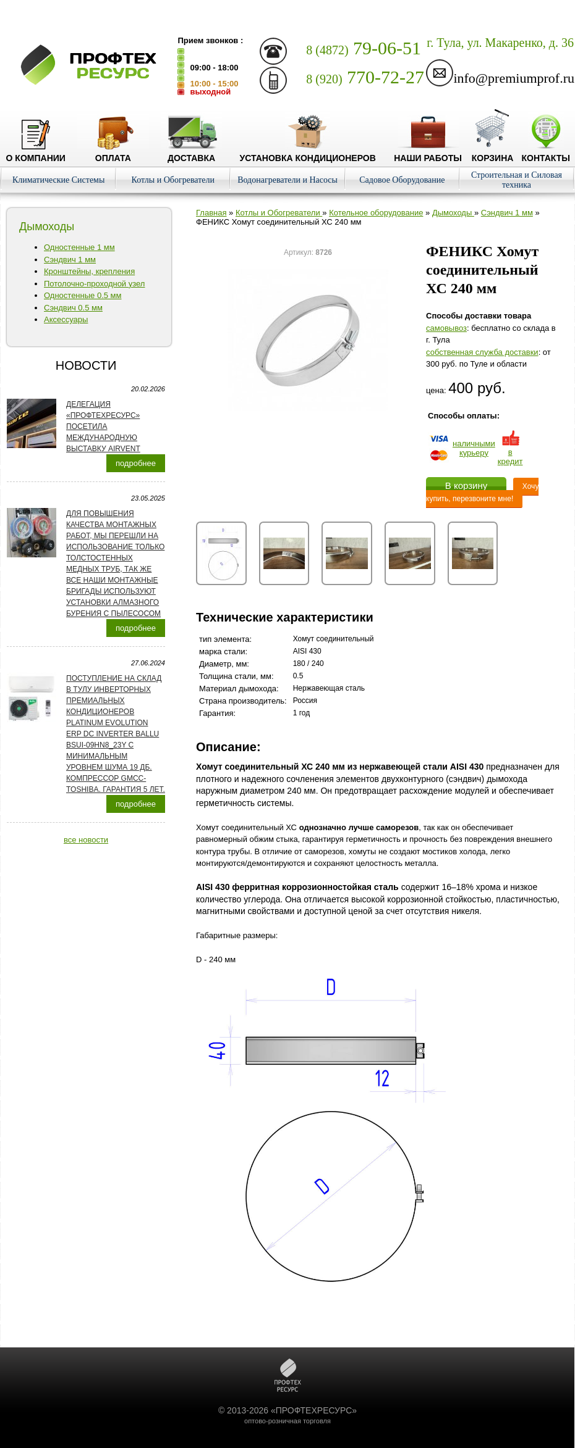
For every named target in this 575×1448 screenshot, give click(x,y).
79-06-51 (363, 48)
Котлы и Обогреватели (173, 180)
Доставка (191, 153)
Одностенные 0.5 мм (82, 295)
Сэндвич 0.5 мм (73, 307)
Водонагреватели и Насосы (287, 180)
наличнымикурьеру (474, 448)
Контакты (545, 153)
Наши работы (428, 153)
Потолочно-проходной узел (94, 283)
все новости (86, 839)
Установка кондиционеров (308, 153)
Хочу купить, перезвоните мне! (482, 492)
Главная (211, 212)
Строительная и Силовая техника (516, 179)
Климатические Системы (58, 180)
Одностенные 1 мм (79, 247)
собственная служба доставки (482, 352)
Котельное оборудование (376, 212)
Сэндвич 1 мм (70, 259)
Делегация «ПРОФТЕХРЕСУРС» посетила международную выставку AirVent (103, 426)
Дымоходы (453, 212)
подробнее (136, 463)
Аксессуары (66, 319)
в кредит (510, 452)
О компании (36, 153)
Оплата (113, 153)
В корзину (466, 485)
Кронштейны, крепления (89, 271)
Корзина (493, 153)
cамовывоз (446, 328)
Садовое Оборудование (402, 180)
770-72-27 (365, 77)
